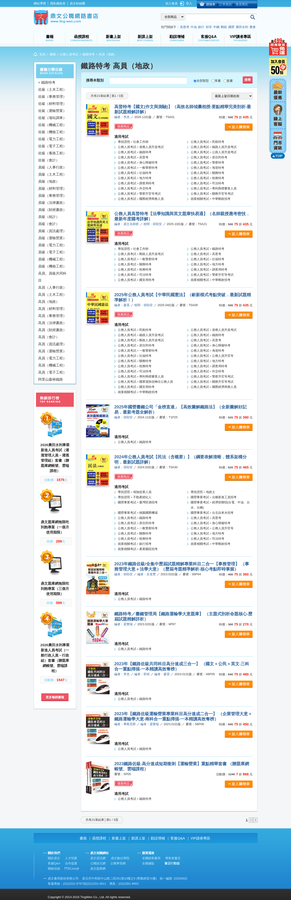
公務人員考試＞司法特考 (207, 183)
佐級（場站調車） (52, 118)
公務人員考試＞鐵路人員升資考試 (214, 147)
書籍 (53, 54)
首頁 (42, 54)
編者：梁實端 (123, 624)
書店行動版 (172, 863)
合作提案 (71, 863)
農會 (253, 27)
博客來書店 (172, 858)
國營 (231, 27)
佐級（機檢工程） (52, 132)
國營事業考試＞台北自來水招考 (212, 512)
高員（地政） (48, 302)
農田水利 (242, 27)
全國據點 (148, 863)
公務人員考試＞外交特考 (135, 188)
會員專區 (242, 4)
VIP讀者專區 (200, 838)
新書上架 (119, 838)
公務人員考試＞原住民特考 (209, 157)
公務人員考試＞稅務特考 (207, 178)
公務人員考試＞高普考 (133, 157)
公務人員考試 (69, 54)
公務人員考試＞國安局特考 (136, 280)
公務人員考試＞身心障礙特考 (138, 162)
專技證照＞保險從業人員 (135, 492)
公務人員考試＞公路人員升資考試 (214, 152)
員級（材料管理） (52, 188)
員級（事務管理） (52, 195)
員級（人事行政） (52, 167)
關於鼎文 (54, 858)
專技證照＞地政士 (203, 492)
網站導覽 (40, 3)
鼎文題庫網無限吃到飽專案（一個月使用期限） (55, 527)
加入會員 (171, 3)
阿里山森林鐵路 (50, 379)
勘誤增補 (158, 838)
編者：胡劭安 (123, 417)
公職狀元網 (98, 863)
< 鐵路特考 (46, 82)
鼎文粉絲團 (77, 3)
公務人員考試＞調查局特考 (136, 183)
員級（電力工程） (52, 245)
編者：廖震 (122, 305)
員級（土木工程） (52, 174)
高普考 (184, 27)
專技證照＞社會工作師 (133, 142)
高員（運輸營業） (52, 351)
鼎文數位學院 (120, 858)
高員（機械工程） (52, 365)
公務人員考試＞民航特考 (207, 142)
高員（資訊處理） (52, 344)
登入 (189, 3)
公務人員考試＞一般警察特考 (138, 167)
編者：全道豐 (146, 574)
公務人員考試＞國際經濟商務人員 (141, 199)
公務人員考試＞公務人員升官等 (212, 356)
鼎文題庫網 (98, 868)
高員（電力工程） (52, 358)
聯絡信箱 (54, 868)
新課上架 (138, 838)
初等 (209, 27)
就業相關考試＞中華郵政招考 (210, 199)
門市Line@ (71, 868)
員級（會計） (48, 224)
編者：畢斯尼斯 (125, 724)
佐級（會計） (48, 160)
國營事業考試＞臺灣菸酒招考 (138, 502)
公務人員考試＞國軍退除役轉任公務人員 (145, 381)
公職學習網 (118, 863)
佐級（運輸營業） (52, 111)
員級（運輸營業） (52, 238)
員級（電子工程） (52, 252)
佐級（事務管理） (52, 97)
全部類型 (203, 80)
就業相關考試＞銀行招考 (135, 544)
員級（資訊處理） (52, 231)
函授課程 (99, 838)
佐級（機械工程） (52, 125)
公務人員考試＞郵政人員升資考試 (141, 254)
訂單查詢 (225, 4)
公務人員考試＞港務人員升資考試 (141, 147)
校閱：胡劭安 (152, 224)
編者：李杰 (122, 117)
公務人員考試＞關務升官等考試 (212, 193)
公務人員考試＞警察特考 (207, 162)
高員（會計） (48, 337)
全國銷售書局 (151, 858)
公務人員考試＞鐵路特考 (135, 152)
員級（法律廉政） (52, 203)
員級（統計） (48, 217)
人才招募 (71, 858)
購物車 (210, 4)
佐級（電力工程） (52, 139)
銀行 (201, 27)
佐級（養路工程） (52, 153)
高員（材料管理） (52, 309)
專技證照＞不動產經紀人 (135, 497)
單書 (218, 80)
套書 (230, 80)
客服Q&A (177, 838)
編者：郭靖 (142, 674)
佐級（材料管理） (52, 104)
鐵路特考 (88, 54)
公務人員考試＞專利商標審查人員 (214, 188)
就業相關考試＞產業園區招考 (138, 549)
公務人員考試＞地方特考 (135, 178)
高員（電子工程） (52, 372)
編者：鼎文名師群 (126, 224)
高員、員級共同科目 (52, 276)
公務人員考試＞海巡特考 (207, 167)
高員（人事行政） (52, 287)
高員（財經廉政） (52, 330)
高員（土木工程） (52, 294)
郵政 (224, 27)
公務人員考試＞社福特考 (135, 173)
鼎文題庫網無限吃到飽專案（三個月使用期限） (55, 588)
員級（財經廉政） (52, 210)
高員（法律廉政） (52, 323)
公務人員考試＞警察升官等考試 (139, 193)
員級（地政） (48, 181)
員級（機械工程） (52, 259)
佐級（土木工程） (52, 89)
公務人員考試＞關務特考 (207, 173)
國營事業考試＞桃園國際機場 (138, 512)
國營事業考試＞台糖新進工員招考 (214, 497)
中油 (194, 27)
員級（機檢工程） (52, 266)
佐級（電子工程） (52, 146)
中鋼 (216, 27)
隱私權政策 (58, 3)
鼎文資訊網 (98, 858)
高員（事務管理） (52, 316)
